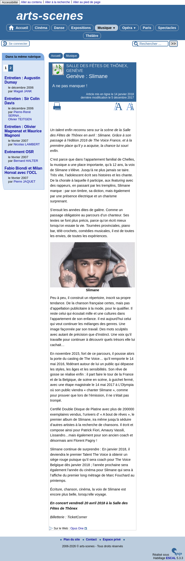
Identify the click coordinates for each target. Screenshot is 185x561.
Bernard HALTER (25, 161)
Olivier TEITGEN (20, 119)
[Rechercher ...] (150, 43)
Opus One (77, 528)
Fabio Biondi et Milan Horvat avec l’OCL (23, 170)
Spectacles (167, 28)
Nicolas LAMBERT (26, 144)
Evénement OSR (19, 152)
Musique (106, 28)
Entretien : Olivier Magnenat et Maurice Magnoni (23, 131)
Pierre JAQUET (24, 181)
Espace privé (110, 539)
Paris (147, 28)
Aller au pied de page (86, 2)
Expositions (81, 28)
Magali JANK (22, 91)
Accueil (18, 27)
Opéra (129, 28)
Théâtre (92, 36)
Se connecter (18, 43)
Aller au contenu (31, 2)
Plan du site (70, 539)
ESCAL (171, 558)
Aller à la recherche (57, 2)
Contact (90, 539)
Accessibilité (10, 2)
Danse (59, 28)
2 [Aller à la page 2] (11, 68)
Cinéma (41, 28)
